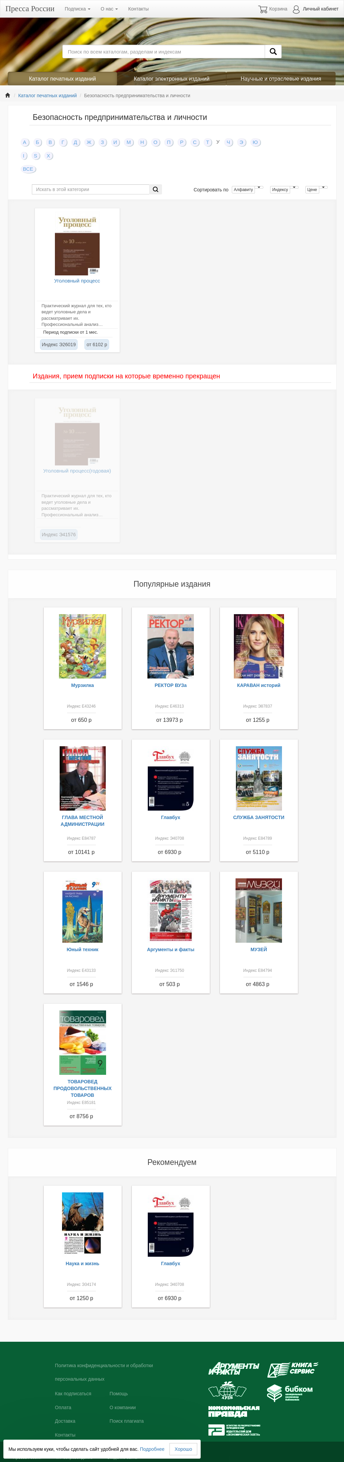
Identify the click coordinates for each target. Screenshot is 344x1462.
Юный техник (83, 949)
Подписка (77, 9)
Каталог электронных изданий (171, 79)
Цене (312, 189)
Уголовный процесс (77, 281)
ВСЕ (28, 169)
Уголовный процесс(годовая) (77, 471)
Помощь (118, 1393)
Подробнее (152, 1449)
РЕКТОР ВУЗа (171, 685)
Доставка (65, 1421)
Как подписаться (73, 1393)
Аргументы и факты (171, 949)
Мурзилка (82, 685)
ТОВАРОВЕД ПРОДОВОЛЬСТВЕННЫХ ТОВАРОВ (83, 1088)
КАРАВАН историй (259, 685)
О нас (109, 9)
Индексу (280, 189)
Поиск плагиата (126, 1421)
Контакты (138, 9)
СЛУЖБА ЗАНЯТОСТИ (258, 817)
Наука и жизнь (82, 1263)
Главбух (170, 817)
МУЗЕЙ (258, 949)
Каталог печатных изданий (62, 79)
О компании (122, 1407)
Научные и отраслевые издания (281, 79)
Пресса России (30, 8)
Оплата (63, 1407)
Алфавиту (243, 189)
